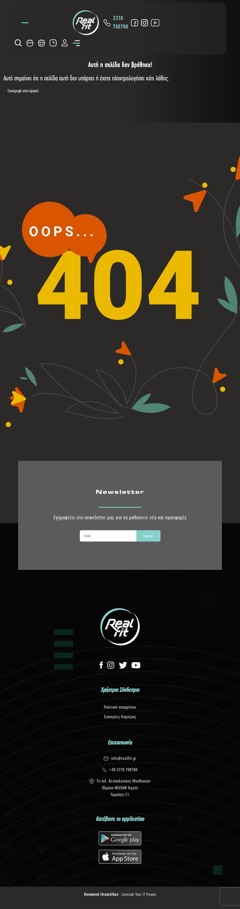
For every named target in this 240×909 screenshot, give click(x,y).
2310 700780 (115, 22)
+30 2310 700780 (124, 769)
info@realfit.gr (123, 758)
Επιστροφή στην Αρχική (23, 90)
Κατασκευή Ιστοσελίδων (101, 894)
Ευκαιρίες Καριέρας (120, 716)
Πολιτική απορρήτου (120, 707)
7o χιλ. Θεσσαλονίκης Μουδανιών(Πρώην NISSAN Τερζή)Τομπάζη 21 (124, 787)
